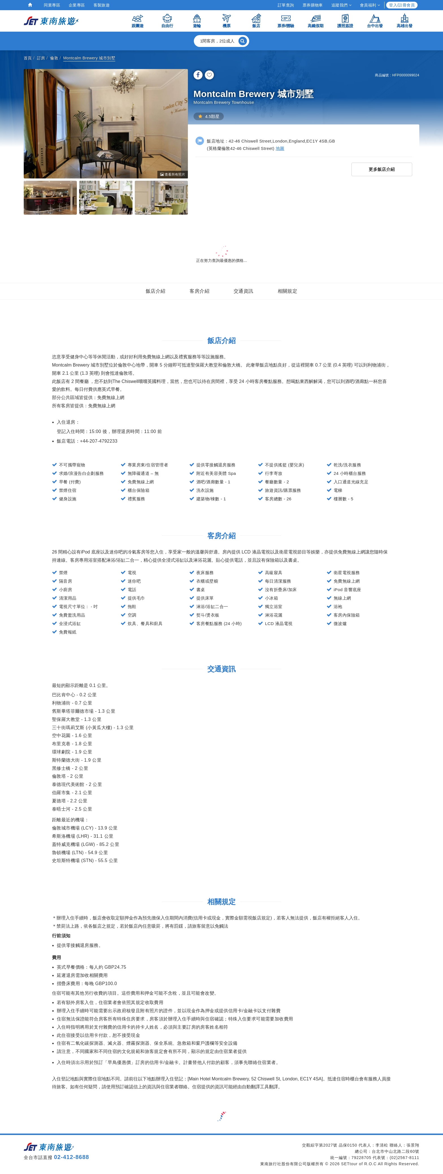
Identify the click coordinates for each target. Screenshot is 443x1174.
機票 (226, 20)
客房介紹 (199, 291)
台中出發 (375, 20)
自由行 (167, 20)
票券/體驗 (285, 20)
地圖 (280, 148)
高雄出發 (404, 20)
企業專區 (77, 5)
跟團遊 (138, 20)
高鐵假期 (315, 20)
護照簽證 (345, 20)
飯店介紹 (156, 291)
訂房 (41, 58)
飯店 (256, 20)
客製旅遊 (102, 5)
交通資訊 (243, 291)
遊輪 (197, 20)
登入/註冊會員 (402, 5)
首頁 (28, 58)
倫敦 (54, 58)
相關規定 (287, 291)
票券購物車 (313, 5)
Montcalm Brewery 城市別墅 (89, 58)
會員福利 (370, 5)
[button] (221, 41)
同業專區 (52, 5)
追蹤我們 (341, 5)
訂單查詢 (286, 5)
